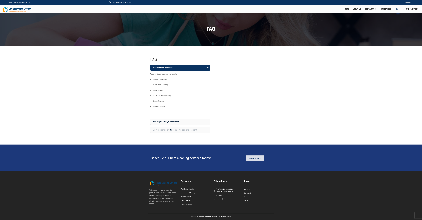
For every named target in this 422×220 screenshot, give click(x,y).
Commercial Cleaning (188, 193)
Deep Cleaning (186, 200)
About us (247, 189)
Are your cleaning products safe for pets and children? (180, 130)
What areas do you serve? (180, 67)
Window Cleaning (186, 197)
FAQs (246, 201)
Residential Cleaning (187, 189)
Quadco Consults (210, 217)
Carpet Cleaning (186, 204)
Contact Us (248, 193)
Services (247, 197)
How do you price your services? (180, 122)
